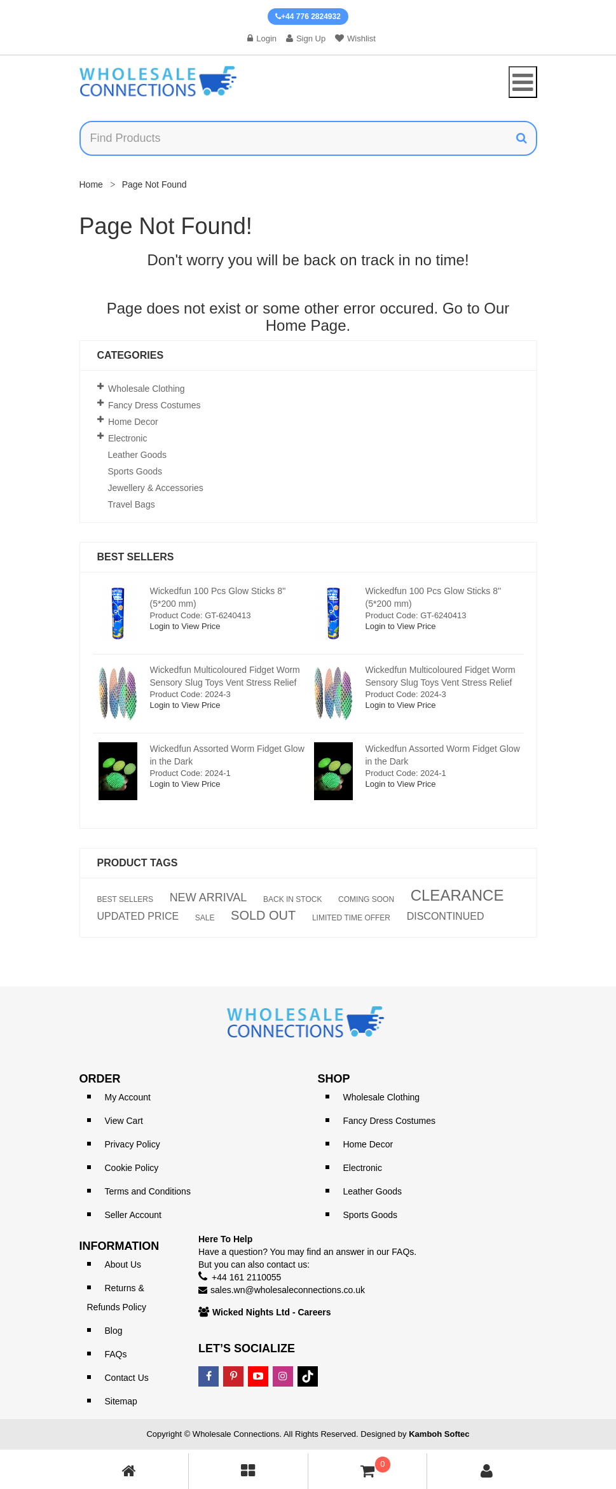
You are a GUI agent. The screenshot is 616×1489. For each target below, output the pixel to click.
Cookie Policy (132, 1168)
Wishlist (355, 38)
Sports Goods (135, 471)
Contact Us (127, 1378)
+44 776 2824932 (308, 16)
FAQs (116, 1354)
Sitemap (121, 1401)
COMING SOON (366, 899)
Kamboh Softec (439, 1434)
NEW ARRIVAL (208, 897)
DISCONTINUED (445, 916)
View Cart (124, 1121)
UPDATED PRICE (138, 916)
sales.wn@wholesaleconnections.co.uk (287, 1290)
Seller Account (133, 1215)
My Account (128, 1097)
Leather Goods (137, 455)
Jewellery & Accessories (155, 488)
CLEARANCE (457, 895)
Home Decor (133, 422)
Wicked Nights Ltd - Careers (271, 1312)
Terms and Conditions (148, 1191)
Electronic (127, 438)
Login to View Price (185, 626)
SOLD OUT (263, 915)
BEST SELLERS (125, 899)
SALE (205, 918)
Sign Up (305, 38)
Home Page (306, 325)
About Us (123, 1264)
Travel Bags (131, 504)
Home (91, 184)
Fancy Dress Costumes (154, 405)
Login (262, 38)
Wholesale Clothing (146, 389)
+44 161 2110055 (246, 1277)
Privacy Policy (132, 1144)
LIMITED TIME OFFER (351, 918)
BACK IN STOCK (292, 899)
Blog (114, 1331)
